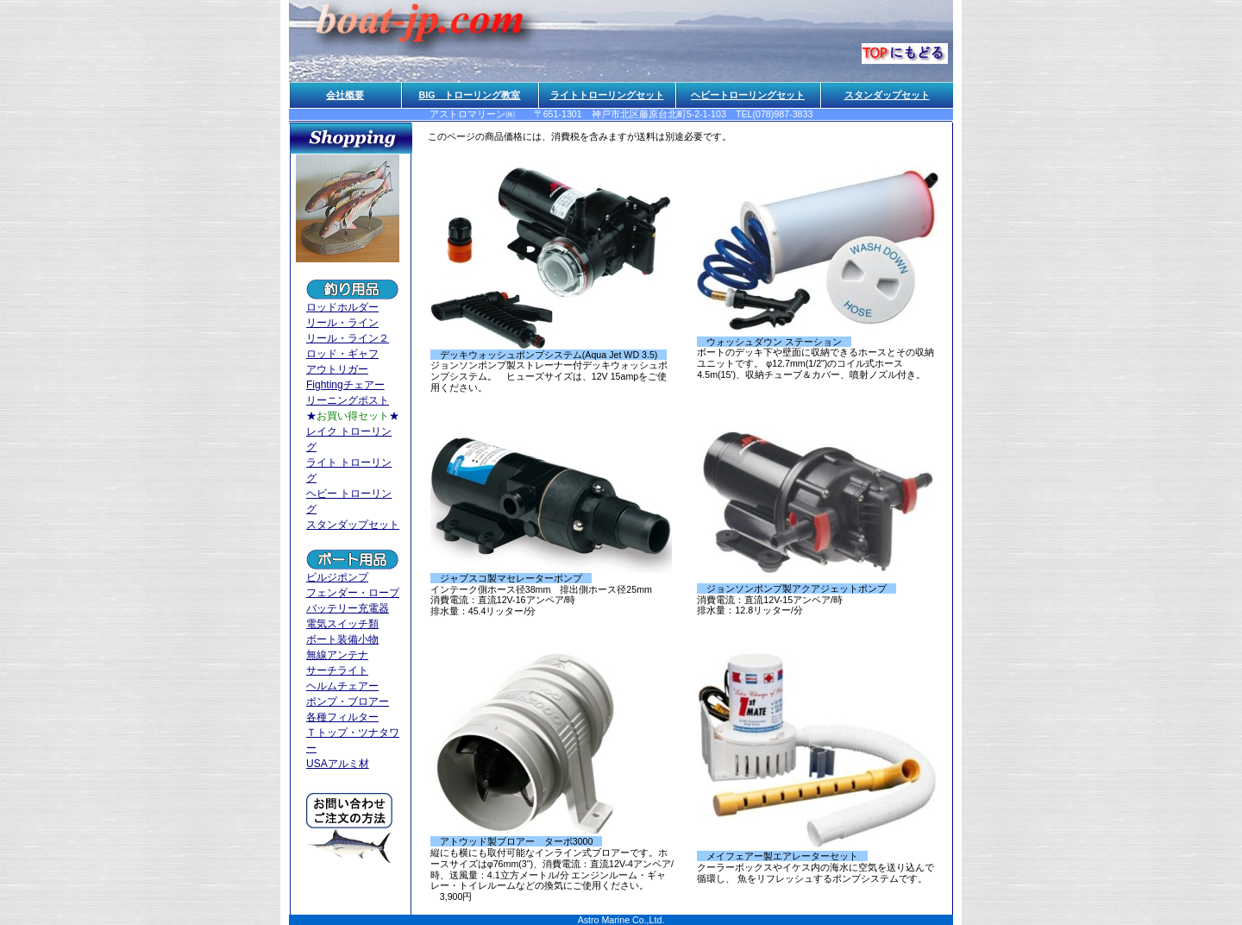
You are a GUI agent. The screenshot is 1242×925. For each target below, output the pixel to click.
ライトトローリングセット (607, 95)
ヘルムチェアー (342, 686)
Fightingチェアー (345, 385)
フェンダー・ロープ (352, 593)
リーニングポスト (347, 400)
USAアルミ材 (337, 764)
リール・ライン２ (347, 338)
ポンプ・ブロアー (347, 701)
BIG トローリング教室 (470, 95)
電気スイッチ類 (342, 624)
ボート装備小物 (342, 639)
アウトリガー (337, 369)
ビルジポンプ (337, 577)
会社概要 (345, 95)
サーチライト (337, 670)
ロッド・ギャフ (342, 354)
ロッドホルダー (342, 307)
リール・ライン (342, 323)
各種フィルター (342, 717)
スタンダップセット (887, 95)
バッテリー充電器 (347, 608)
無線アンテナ (337, 655)
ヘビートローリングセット (748, 95)
